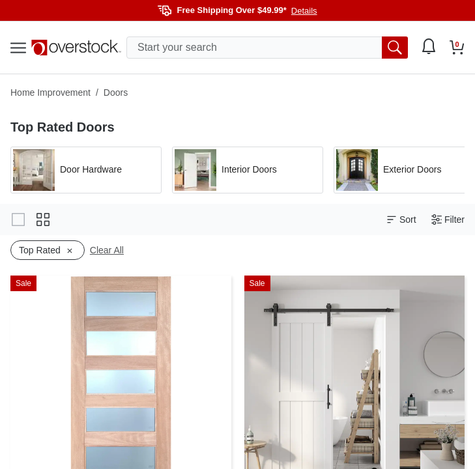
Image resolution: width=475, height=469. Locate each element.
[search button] (395, 47)
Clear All (107, 250)
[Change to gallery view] (18, 219)
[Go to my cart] (457, 47)
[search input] (267, 47)
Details (304, 11)
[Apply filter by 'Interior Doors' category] (247, 170)
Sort (401, 219)
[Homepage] (76, 47)
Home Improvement (50, 92)
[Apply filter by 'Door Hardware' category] (86, 170)
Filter (448, 219)
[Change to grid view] (43, 219)
